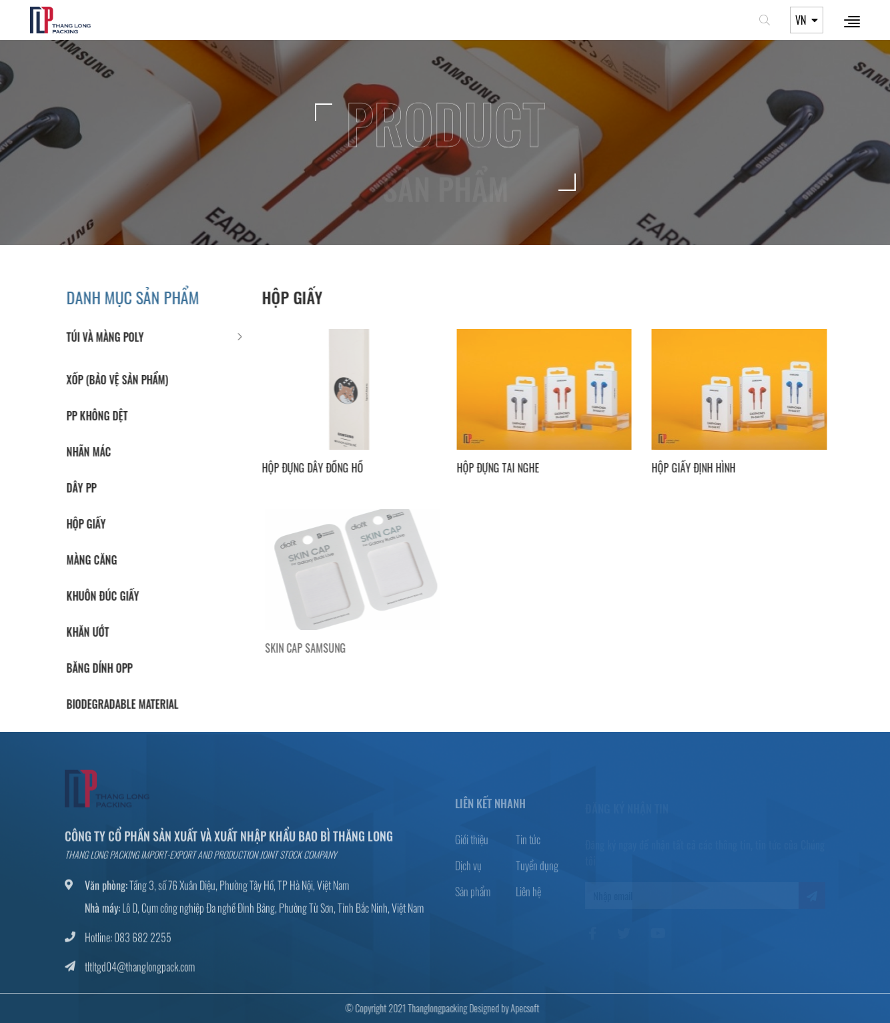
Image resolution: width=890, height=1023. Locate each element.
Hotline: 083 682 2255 (128, 941)
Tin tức (528, 844)
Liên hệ (528, 896)
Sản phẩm (472, 896)
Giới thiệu (471, 844)
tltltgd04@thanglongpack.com (140, 970)
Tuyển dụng (537, 870)
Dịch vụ (468, 870)
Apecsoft (521, 1008)
